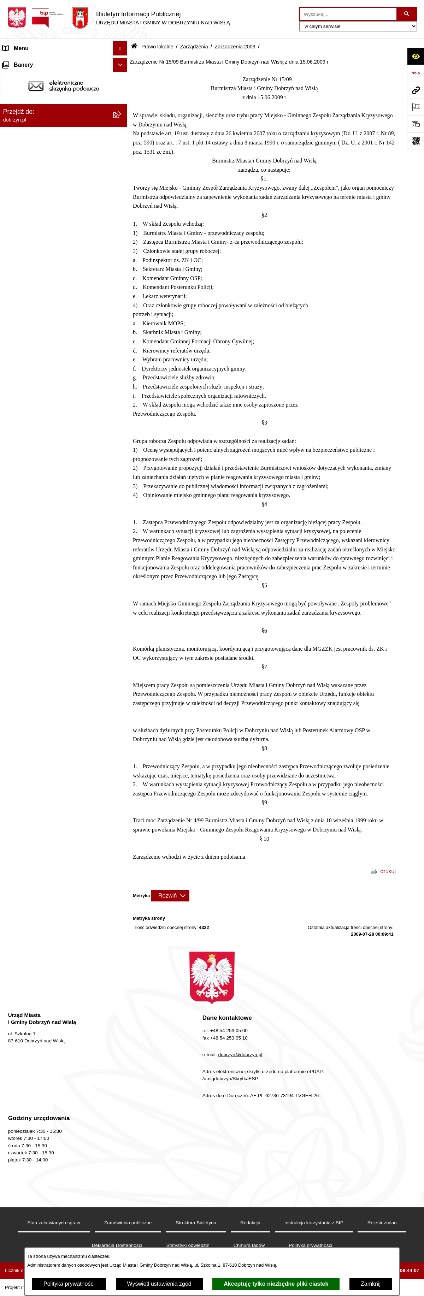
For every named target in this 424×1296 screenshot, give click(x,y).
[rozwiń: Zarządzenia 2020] (121, 412)
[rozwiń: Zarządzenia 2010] (121, 599)
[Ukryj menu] (120, 48)
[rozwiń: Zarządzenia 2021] (121, 393)
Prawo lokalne (157, 46)
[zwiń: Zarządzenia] (121, 281)
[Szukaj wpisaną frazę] (407, 14)
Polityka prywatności (69, 1284)
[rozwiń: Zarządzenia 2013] (121, 543)
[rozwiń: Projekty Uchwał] (121, 197)
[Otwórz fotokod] (415, 140)
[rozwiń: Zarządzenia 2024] (121, 337)
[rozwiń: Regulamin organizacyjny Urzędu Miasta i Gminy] (121, 170)
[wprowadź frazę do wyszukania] (348, 14)
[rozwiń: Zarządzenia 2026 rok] (121, 299)
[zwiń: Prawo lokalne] (121, 133)
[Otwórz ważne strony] (415, 107)
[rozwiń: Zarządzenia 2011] (121, 580)
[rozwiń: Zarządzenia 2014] (121, 524)
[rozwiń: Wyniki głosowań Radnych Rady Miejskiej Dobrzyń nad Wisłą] (121, 235)
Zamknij (371, 1284)
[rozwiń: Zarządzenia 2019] (121, 431)
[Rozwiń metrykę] (170, 895)
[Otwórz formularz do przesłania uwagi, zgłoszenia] (415, 124)
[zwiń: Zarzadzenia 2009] (121, 618)
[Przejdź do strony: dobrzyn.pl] (415, 90)
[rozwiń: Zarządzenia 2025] (121, 318)
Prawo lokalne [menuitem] (21, 133)
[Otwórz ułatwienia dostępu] (415, 56)
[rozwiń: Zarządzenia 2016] (121, 487)
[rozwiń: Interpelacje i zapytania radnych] (121, 262)
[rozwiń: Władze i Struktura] (121, 105)
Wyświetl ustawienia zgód (159, 1284)
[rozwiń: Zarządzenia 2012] (121, 562)
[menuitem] (63, 151)
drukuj (388, 871)
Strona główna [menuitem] (21, 62)
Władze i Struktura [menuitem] (26, 105)
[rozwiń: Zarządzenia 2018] (121, 449)
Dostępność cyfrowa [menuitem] (28, 76)
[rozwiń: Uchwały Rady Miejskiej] (121, 216)
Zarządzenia (194, 46)
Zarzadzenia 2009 (235, 46)
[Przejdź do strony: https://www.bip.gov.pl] (415, 73)
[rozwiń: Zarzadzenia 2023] (121, 356)
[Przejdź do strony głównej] (118, 18)
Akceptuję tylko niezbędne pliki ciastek (276, 1284)
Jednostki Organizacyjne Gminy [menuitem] (42, 119)
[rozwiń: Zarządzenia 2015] (121, 505)
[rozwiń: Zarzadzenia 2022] (121, 374)
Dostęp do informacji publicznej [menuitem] (42, 91)
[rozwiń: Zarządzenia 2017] (121, 468)
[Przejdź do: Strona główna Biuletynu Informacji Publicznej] (134, 47)
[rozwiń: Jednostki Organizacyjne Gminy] (121, 119)
